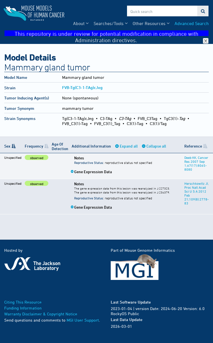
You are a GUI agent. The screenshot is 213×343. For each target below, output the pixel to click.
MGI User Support (83, 320)
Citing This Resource (23, 302)
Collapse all (156, 146)
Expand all (129, 146)
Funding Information (23, 308)
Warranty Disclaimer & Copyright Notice (40, 313)
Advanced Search (192, 23)
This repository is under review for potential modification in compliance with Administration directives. (112, 33)
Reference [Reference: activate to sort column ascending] (193, 146)
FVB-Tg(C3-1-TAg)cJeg (82, 87)
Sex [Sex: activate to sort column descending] (7, 146)
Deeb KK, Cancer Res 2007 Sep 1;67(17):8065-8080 (196, 163)
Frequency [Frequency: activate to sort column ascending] (34, 146)
